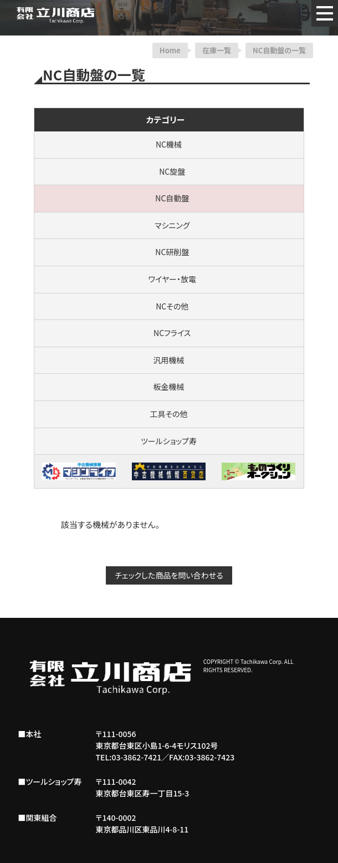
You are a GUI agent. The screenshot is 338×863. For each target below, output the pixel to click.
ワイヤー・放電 (168, 279)
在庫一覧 (216, 50)
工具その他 (168, 413)
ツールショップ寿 (169, 440)
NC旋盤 (169, 171)
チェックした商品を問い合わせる (169, 575)
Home (170, 50)
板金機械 (169, 386)
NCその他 (169, 306)
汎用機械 (169, 359)
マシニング (169, 225)
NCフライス (169, 332)
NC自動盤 (169, 198)
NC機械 (169, 144)
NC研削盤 (169, 251)
